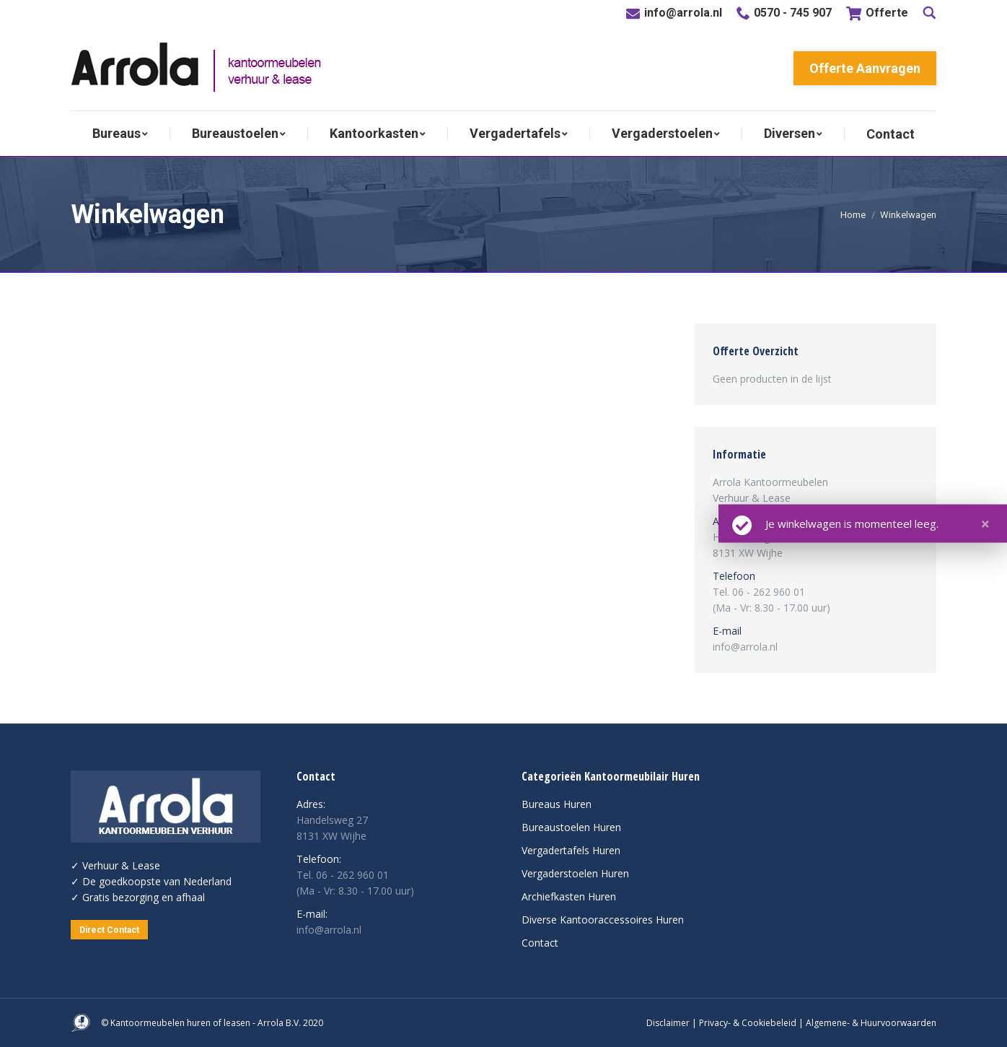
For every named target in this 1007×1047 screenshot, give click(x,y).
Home (853, 214)
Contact (540, 943)
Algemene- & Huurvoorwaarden (871, 1023)
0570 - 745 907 (793, 12)
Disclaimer (668, 1023)
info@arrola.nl (683, 12)
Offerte (877, 13)
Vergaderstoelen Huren (575, 873)
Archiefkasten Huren (569, 896)
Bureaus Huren (557, 804)
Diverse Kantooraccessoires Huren (603, 919)
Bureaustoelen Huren (571, 827)
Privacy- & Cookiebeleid (747, 1023)
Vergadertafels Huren (571, 850)
